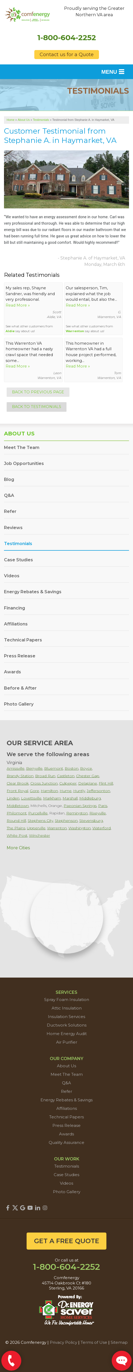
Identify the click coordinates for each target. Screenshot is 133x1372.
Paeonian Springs (80, 805)
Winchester (39, 835)
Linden (13, 798)
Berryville (34, 768)
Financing (14, 608)
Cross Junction (44, 783)
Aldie (10, 331)
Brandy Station (20, 775)
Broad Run (45, 775)
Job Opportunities (24, 463)
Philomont (17, 813)
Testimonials (18, 543)
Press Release (19, 655)
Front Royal (17, 790)
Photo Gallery (19, 704)
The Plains (16, 828)
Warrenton (75, 331)
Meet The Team (21, 447)
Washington (79, 828)
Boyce (86, 768)
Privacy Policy (63, 1342)
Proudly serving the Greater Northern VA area (94, 11)
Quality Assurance (66, 1142)
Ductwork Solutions (66, 1025)
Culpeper (68, 783)
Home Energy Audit (67, 1033)
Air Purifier (66, 1042)
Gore (34, 790)
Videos (11, 575)
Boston (71, 768)
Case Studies (18, 559)
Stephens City (40, 820)
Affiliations (16, 624)
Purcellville (38, 813)
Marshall (70, 798)
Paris (102, 805)
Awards (12, 671)
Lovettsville (31, 798)
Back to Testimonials (36, 406)
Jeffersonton (98, 790)
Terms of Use (94, 1342)
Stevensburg (91, 820)
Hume (66, 790)
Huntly (79, 790)
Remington (77, 813)
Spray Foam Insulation (66, 999)
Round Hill (16, 820)
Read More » (18, 305)
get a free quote (66, 1241)
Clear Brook (18, 783)
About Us (19, 433)
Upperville (36, 828)
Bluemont (53, 768)
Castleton (65, 775)
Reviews (13, 527)
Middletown (18, 805)
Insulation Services (66, 1016)
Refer (10, 511)
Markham (52, 798)
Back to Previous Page (38, 392)
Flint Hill (106, 783)
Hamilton (49, 790)
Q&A (9, 495)
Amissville (15, 768)
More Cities (18, 847)
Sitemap (119, 1342)
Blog (9, 479)
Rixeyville (97, 813)
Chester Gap (87, 775)
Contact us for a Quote (67, 54)
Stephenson (66, 820)
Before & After (20, 688)
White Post (17, 835)
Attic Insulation (67, 1008)
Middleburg (90, 798)
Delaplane (87, 783)
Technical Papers (23, 639)
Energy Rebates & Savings (32, 591)
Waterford (101, 828)
